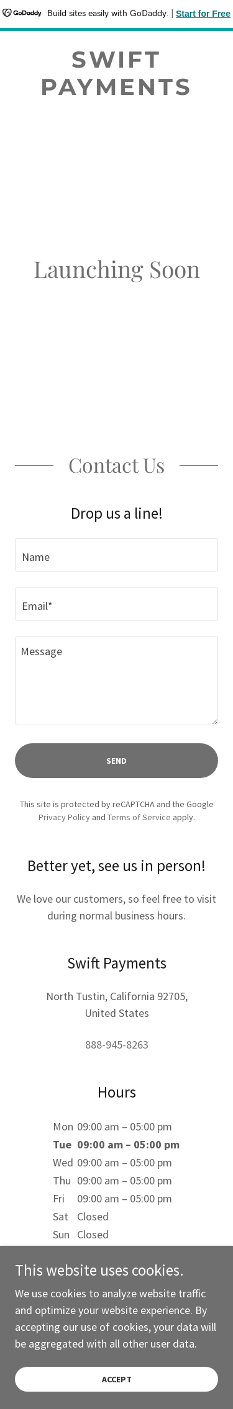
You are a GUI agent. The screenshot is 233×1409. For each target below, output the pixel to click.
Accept (117, 1379)
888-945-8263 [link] (116, 1044)
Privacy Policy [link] (64, 817)
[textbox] (116, 555)
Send (116, 760)
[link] (116, 73)
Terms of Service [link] (139, 817)
